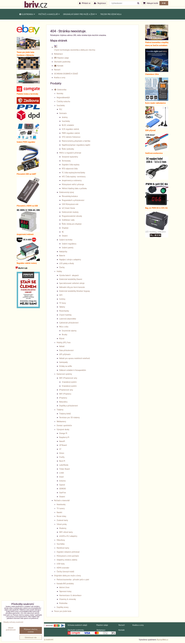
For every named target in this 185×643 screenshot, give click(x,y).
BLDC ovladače (68, 125)
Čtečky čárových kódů (65, 571)
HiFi (61, 295)
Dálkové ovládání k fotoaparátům (72, 370)
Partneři (57, 69)
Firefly (61, 457)
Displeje (65, 228)
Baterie (62, 255)
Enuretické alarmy (69, 330)
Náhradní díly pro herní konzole (72, 287)
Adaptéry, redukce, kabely (67, 559)
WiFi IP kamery (65, 393)
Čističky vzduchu (63, 101)
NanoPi (62, 441)
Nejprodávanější (63, 97)
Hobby (59, 271)
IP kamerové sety (66, 389)
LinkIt (61, 472)
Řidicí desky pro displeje (72, 224)
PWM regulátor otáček (71, 133)
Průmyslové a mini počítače (68, 556)
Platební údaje (61, 57)
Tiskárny (60, 409)
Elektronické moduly (70, 212)
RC (63, 231)
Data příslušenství (66, 350)
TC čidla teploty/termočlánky (73, 172)
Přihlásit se (84, 3)
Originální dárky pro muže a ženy (80, 14)
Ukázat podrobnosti (11, 629)
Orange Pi (63, 433)
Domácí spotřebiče (64, 425)
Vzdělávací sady (68, 220)
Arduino (62, 480)
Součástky (61, 105)
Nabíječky (63, 251)
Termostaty (66, 160)
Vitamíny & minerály (67, 599)
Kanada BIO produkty (65, 583)
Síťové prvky (62, 524)
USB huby (61, 563)
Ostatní (65, 235)
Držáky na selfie (65, 366)
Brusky (64, 334)
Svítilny (62, 299)
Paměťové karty (63, 548)
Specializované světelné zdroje (72, 283)
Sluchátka (60, 544)
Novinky (60, 93)
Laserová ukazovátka (67, 318)
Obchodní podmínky (62, 61)
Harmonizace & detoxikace (70, 595)
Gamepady (63, 362)
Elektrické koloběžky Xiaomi (70, 279)
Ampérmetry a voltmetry (72, 180)
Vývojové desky (63, 429)
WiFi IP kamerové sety (68, 378)
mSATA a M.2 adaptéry (68, 536)
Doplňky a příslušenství (68, 405)
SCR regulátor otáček (70, 129)
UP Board (63, 445)
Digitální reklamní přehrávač (68, 552)
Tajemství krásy (65, 591)
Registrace (100, 3)
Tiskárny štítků (65, 413)
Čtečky (62, 267)
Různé (61, 338)
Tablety (62, 306)
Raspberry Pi (64, 437)
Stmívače (63, 113)
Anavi (61, 476)
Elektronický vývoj (66, 192)
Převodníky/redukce (70, 196)
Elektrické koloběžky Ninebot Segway (74, 291)
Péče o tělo (63, 326)
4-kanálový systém (69, 382)
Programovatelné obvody (72, 216)
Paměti (59, 512)
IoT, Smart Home (68, 208)
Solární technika (65, 239)
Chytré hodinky (65, 314)
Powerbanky (64, 310)
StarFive (62, 492)
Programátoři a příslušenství (73, 200)
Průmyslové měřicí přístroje (73, 184)
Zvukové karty (62, 520)
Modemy (62, 528)
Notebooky (61, 504)
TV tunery (61, 508)
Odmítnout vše (30, 637)
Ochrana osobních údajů (77, 625)
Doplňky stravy (62, 607)
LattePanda (63, 465)
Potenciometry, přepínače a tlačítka (76, 141)
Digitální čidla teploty (70, 164)
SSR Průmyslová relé (70, 204)
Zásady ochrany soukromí (13, 622)
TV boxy (62, 303)
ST (60, 449)
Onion (61, 453)
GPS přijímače (65, 354)
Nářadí (61, 346)
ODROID (62, 488)
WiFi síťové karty (66, 532)
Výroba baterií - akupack (69, 275)
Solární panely (67, 247)
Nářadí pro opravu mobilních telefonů (74, 358)
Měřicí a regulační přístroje (70, 152)
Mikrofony (61, 540)
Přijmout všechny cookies (30, 630)
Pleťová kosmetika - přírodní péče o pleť (73, 579)
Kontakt (58, 65)
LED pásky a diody (66, 263)
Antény (65, 117)
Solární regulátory (69, 243)
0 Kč (164, 3)
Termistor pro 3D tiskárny (69, 417)
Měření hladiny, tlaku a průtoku (74, 188)
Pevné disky (61, 516)
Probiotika (63, 603)
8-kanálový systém (69, 386)
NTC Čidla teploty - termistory (74, 176)
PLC (60, 109)
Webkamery (61, 421)
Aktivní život (64, 587)
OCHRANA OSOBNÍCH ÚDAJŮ (66, 73)
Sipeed (62, 484)
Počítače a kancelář (49, 14)
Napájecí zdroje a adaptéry (70, 259)
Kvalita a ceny (59, 77)
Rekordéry (63, 401)
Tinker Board (64, 469)
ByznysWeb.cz (162, 639)
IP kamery (63, 397)
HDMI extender (63, 567)
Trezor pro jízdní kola (110, 14)
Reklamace (58, 53)
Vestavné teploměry (70, 156)
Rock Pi (62, 461)
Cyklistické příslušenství (68, 322)
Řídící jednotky (68, 149)
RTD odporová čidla (70, 168)
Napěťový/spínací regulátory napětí (76, 145)
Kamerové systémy (64, 374)
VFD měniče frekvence (71, 137)
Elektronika (27, 14)
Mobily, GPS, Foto (64, 342)
